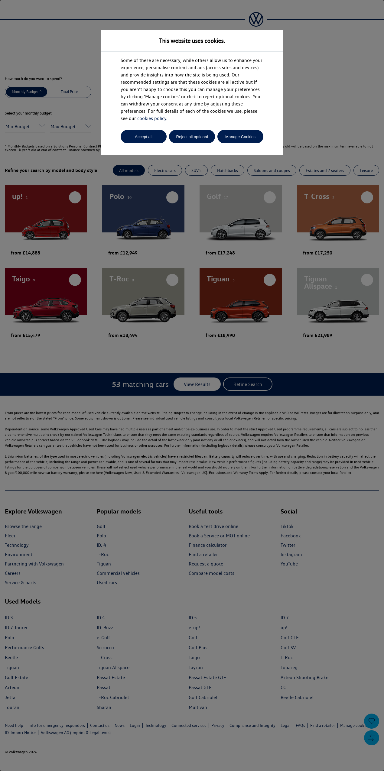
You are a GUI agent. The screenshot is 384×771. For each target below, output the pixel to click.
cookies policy (151, 118)
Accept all (143, 136)
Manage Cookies (240, 136)
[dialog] (192, 385)
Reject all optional (192, 136)
